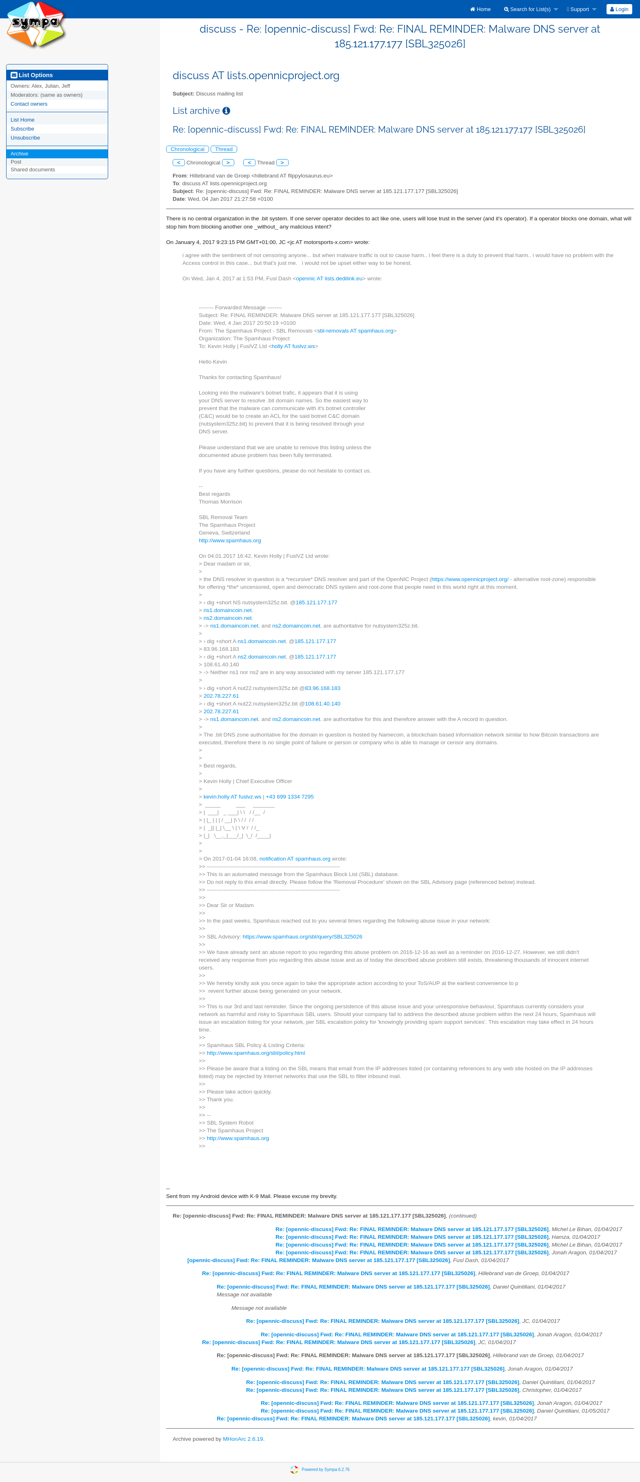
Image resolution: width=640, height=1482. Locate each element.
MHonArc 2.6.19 (243, 1439)
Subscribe (22, 129)
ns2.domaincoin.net (228, 618)
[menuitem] (480, 9)
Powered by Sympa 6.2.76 (325, 1469)
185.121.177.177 (316, 602)
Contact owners (29, 104)
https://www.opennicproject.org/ (470, 579)
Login (619, 9)
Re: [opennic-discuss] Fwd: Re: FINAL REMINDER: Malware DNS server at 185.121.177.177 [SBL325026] (412, 1229)
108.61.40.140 (322, 704)
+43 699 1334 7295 (290, 797)
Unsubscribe (25, 138)
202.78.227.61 (221, 696)
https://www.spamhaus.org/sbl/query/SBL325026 (302, 937)
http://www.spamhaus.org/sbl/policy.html (256, 1053)
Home (480, 9)
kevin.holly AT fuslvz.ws (233, 797)
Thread (224, 149)
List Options (32, 75)
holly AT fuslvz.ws (293, 346)
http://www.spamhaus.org (230, 540)
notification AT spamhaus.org (295, 859)
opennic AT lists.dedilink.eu (329, 278)
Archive (19, 154)
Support (578, 9)
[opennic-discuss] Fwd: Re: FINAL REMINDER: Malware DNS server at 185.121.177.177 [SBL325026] (318, 1260)
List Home (23, 120)
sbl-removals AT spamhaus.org (355, 331)
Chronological (187, 149)
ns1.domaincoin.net (228, 610)
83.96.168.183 (322, 688)
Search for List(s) (527, 9)
